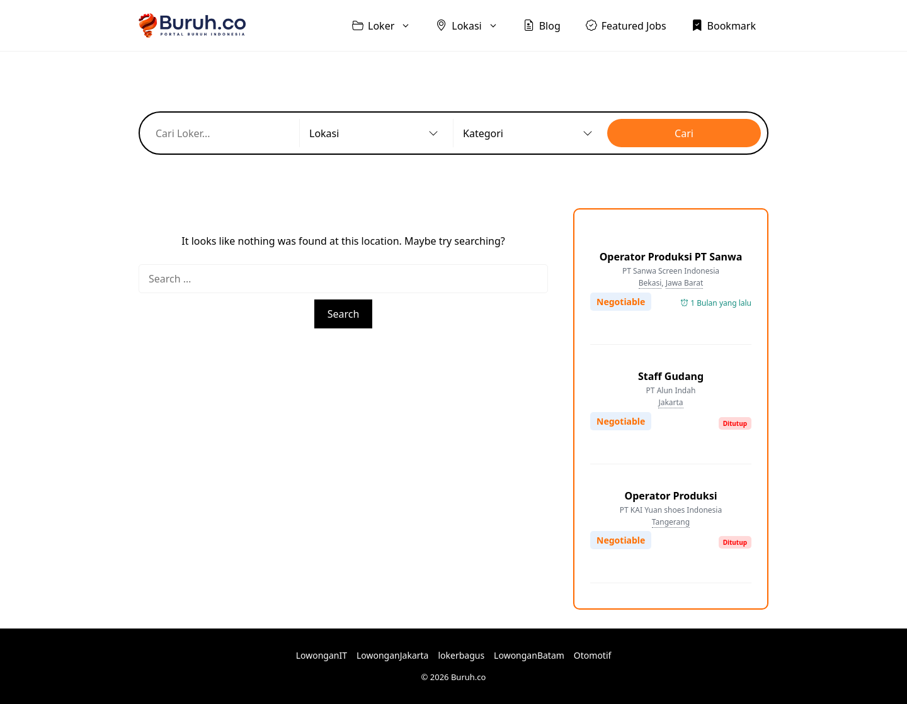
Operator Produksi (670, 496)
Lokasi (473, 25)
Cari (684, 133)
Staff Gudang (671, 376)
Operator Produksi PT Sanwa (671, 257)
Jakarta (670, 402)
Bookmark (724, 25)
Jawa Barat (685, 282)
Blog (542, 25)
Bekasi (650, 282)
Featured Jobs (626, 25)
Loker (387, 25)
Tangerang (671, 522)
